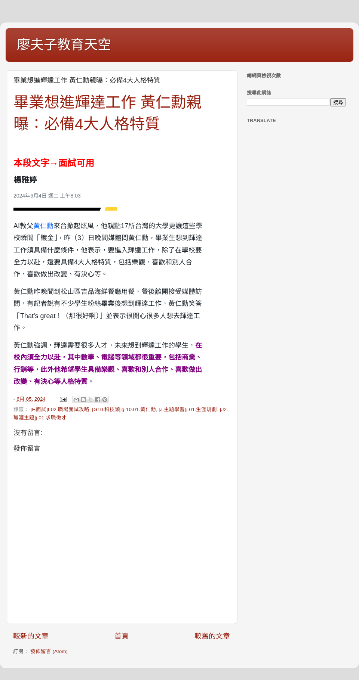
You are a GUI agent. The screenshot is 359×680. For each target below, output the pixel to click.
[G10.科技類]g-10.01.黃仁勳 (124, 409)
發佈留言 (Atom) (49, 651)
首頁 (121, 636)
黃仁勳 (43, 226)
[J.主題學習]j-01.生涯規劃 (188, 409)
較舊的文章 (212, 636)
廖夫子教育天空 (64, 44)
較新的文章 (31, 636)
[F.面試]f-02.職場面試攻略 (60, 409)
